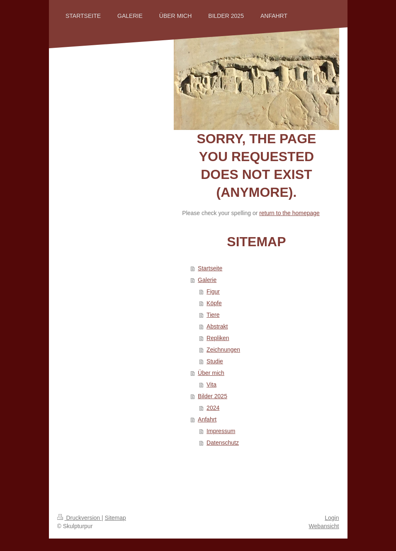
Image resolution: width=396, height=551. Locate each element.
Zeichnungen (223, 349)
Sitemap (115, 517)
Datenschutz (223, 442)
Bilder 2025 (212, 396)
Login (332, 517)
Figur (213, 291)
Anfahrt (207, 419)
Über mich (211, 373)
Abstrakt (217, 326)
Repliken (218, 338)
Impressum (221, 431)
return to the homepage (289, 213)
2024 (213, 407)
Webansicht (324, 526)
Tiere (213, 314)
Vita (211, 384)
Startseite (210, 268)
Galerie (207, 280)
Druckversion (79, 517)
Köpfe (214, 303)
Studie (215, 361)
